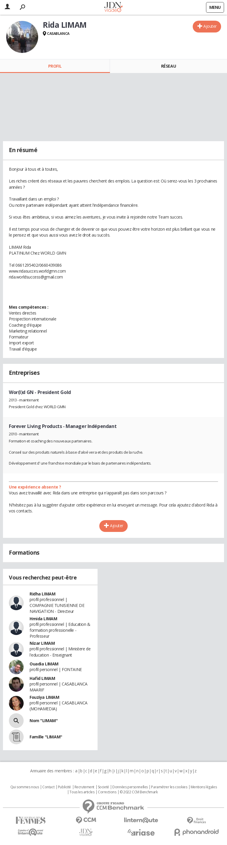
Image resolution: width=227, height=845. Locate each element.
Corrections (107, 792)
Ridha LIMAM (42, 594)
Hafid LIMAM (42, 678)
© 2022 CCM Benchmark (139, 792)
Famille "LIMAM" (46, 737)
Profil (54, 66)
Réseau (168, 66)
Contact (48, 787)
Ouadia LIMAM (44, 664)
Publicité (64, 787)
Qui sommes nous (24, 787)
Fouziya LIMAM (44, 697)
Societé (103, 787)
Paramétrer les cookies (169, 787)
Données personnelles (130, 787)
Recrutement (84, 787)
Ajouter (210, 26)
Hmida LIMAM (43, 618)
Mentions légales (204, 787)
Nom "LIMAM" (44, 720)
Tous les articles (81, 792)
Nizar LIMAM (42, 643)
